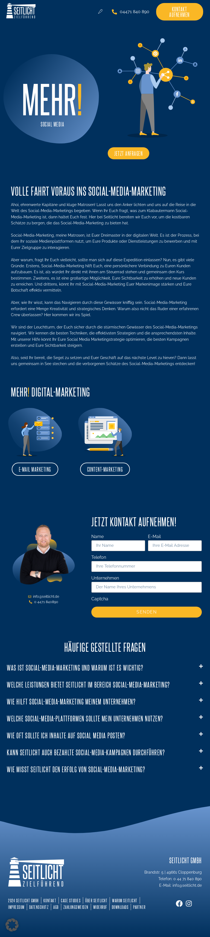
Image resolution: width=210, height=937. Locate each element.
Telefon (98, 557)
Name (97, 536)
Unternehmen (105, 578)
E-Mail (154, 536)
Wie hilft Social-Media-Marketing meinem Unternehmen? (71, 701)
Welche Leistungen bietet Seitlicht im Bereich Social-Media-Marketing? (88, 684)
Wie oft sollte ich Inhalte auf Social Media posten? (66, 735)
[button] (105, 667)
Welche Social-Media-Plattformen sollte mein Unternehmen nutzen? (85, 718)
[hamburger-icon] (100, 11)
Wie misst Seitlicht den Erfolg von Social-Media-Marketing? (76, 769)
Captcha (99, 599)
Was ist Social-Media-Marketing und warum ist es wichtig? (75, 667)
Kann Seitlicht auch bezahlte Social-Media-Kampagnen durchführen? (86, 752)
